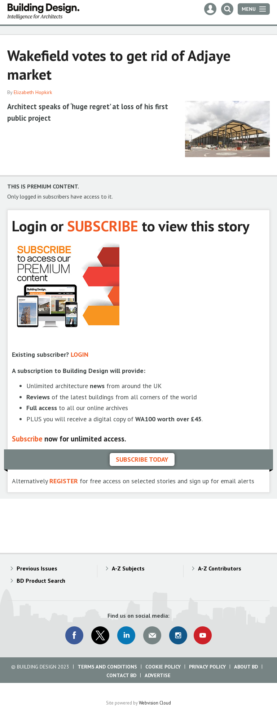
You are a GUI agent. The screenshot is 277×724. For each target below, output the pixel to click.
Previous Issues (37, 568)
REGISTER (63, 481)
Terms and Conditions (107, 666)
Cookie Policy (163, 666)
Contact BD (121, 675)
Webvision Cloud (155, 703)
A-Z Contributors (219, 568)
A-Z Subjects (128, 568)
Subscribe (27, 439)
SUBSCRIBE (102, 225)
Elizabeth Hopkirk (33, 92)
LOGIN (79, 354)
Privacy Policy (207, 666)
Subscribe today (142, 459)
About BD (246, 666)
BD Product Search (41, 580)
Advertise (158, 675)
